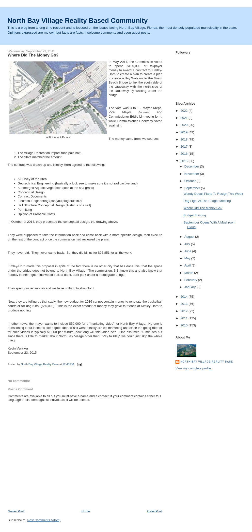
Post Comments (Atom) (44, 520)
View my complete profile (193, 368)
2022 (184, 110)
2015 (184, 161)
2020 (184, 125)
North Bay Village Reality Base (206, 361)
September (192, 188)
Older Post (154, 511)
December (192, 166)
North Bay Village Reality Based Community (77, 20)
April (188, 265)
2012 (184, 311)
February (191, 280)
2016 (184, 153)
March (189, 273)
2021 (184, 118)
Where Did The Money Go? (203, 208)
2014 (184, 296)
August (189, 236)
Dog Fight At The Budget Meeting (207, 201)
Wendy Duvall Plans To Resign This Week (213, 194)
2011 (184, 318)
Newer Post (16, 511)
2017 (184, 146)
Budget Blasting (195, 215)
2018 (184, 139)
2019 (184, 132)
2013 (184, 304)
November (192, 174)
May (187, 258)
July (187, 244)
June (188, 251)
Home (85, 511)
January (190, 287)
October (190, 181)
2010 (184, 325)
